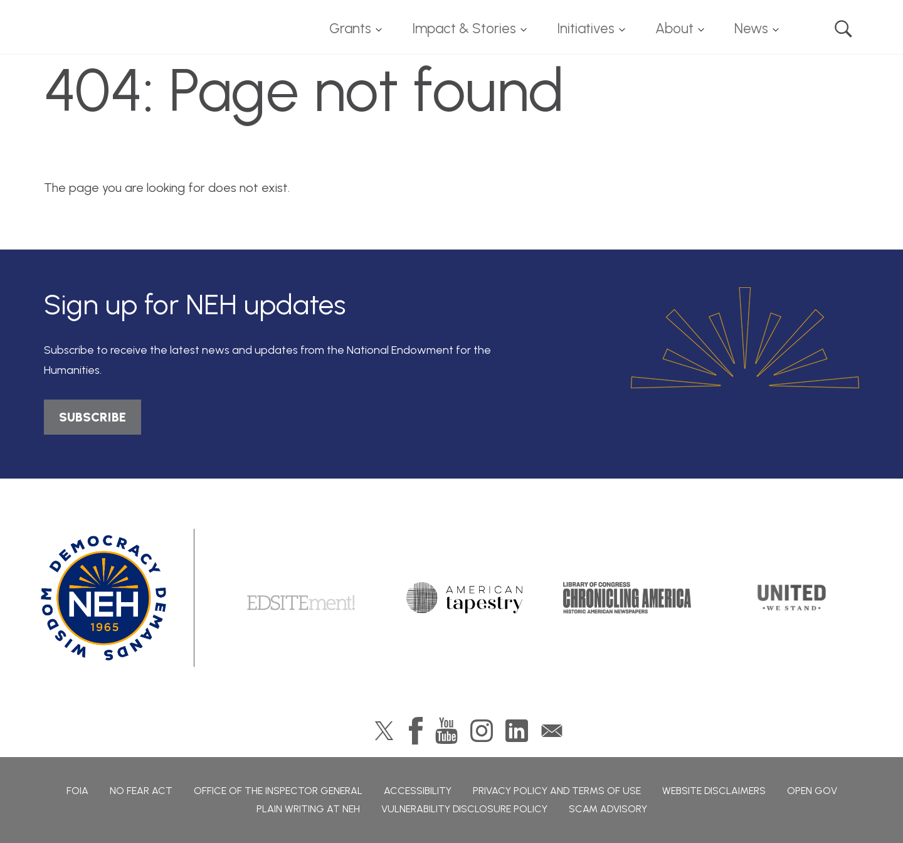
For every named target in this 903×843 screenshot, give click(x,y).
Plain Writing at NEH (308, 809)
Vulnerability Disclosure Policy (464, 809)
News (751, 28)
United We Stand (790, 598)
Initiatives (586, 28)
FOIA (77, 791)
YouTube (446, 731)
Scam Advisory (608, 809)
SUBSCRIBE (92, 417)
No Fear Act (141, 791)
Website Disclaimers (714, 791)
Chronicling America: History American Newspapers (627, 597)
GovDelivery (552, 730)
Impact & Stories (464, 28)
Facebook (416, 731)
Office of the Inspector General (278, 791)
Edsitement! (301, 598)
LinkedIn (516, 730)
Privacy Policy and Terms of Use (557, 791)
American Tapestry (464, 597)
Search (843, 28)
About (674, 28)
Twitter (384, 730)
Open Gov (812, 791)
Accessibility (418, 791)
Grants (350, 28)
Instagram (481, 730)
